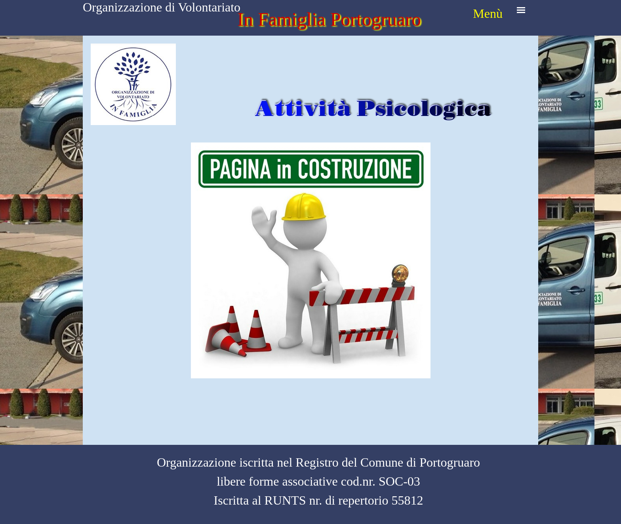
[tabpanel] (487, 13)
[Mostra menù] (521, 10)
